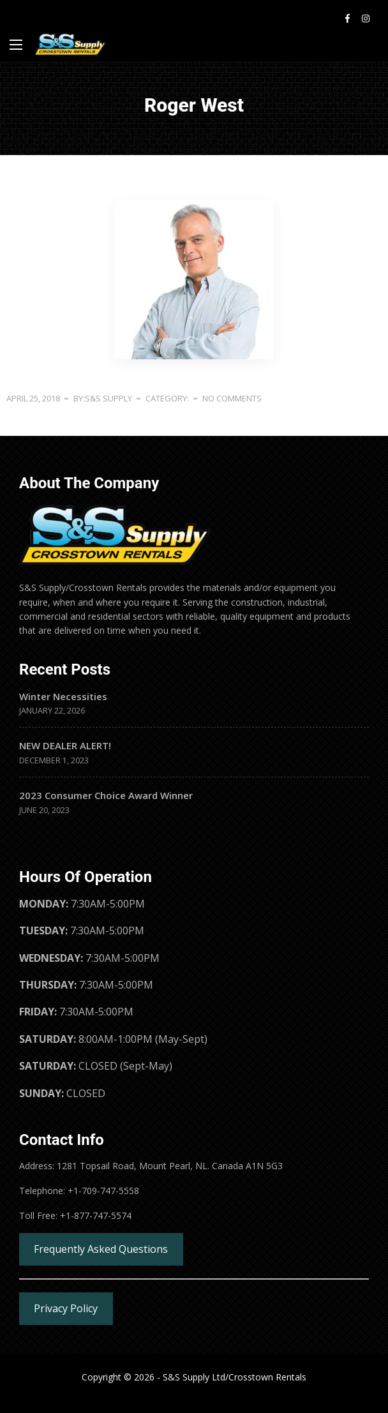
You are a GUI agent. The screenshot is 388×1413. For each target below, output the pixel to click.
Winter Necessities (63, 696)
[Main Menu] (16, 45)
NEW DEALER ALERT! (65, 745)
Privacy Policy (66, 1308)
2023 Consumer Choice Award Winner (106, 795)
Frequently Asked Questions (101, 1249)
